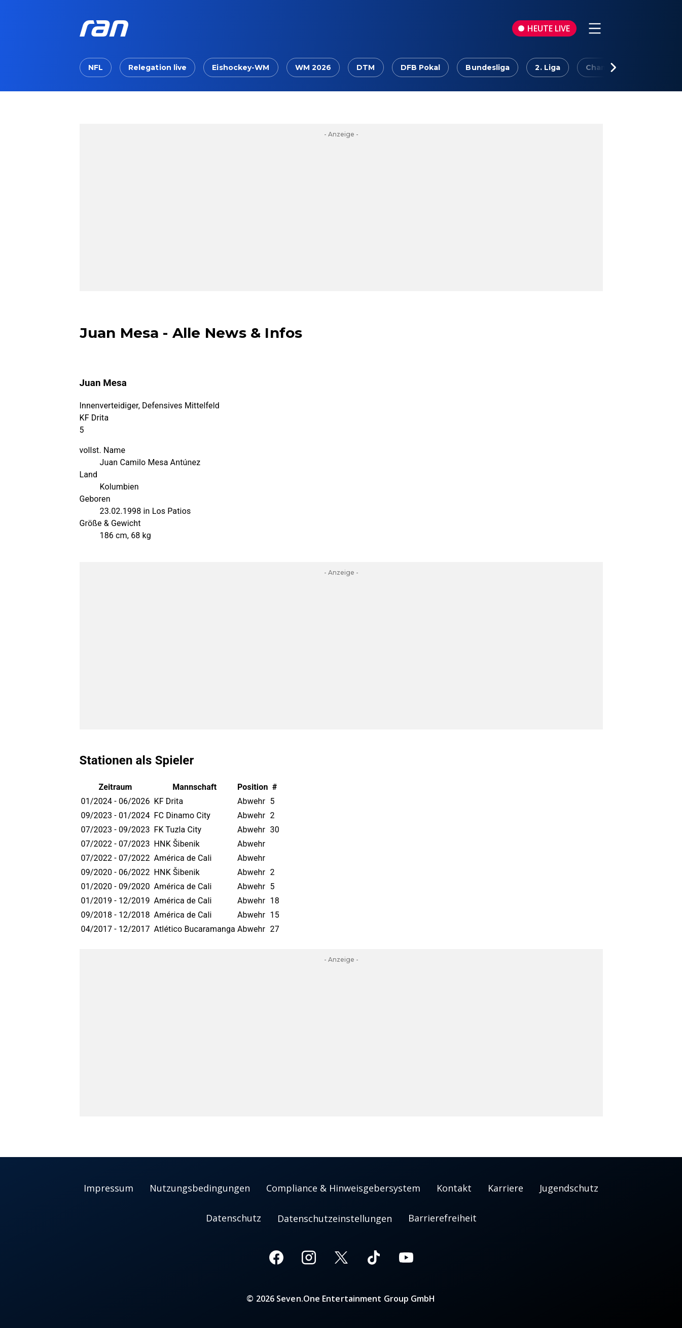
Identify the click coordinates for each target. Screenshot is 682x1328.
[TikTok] (374, 1257)
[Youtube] (406, 1257)
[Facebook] (276, 1257)
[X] (341, 1257)
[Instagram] (309, 1257)
